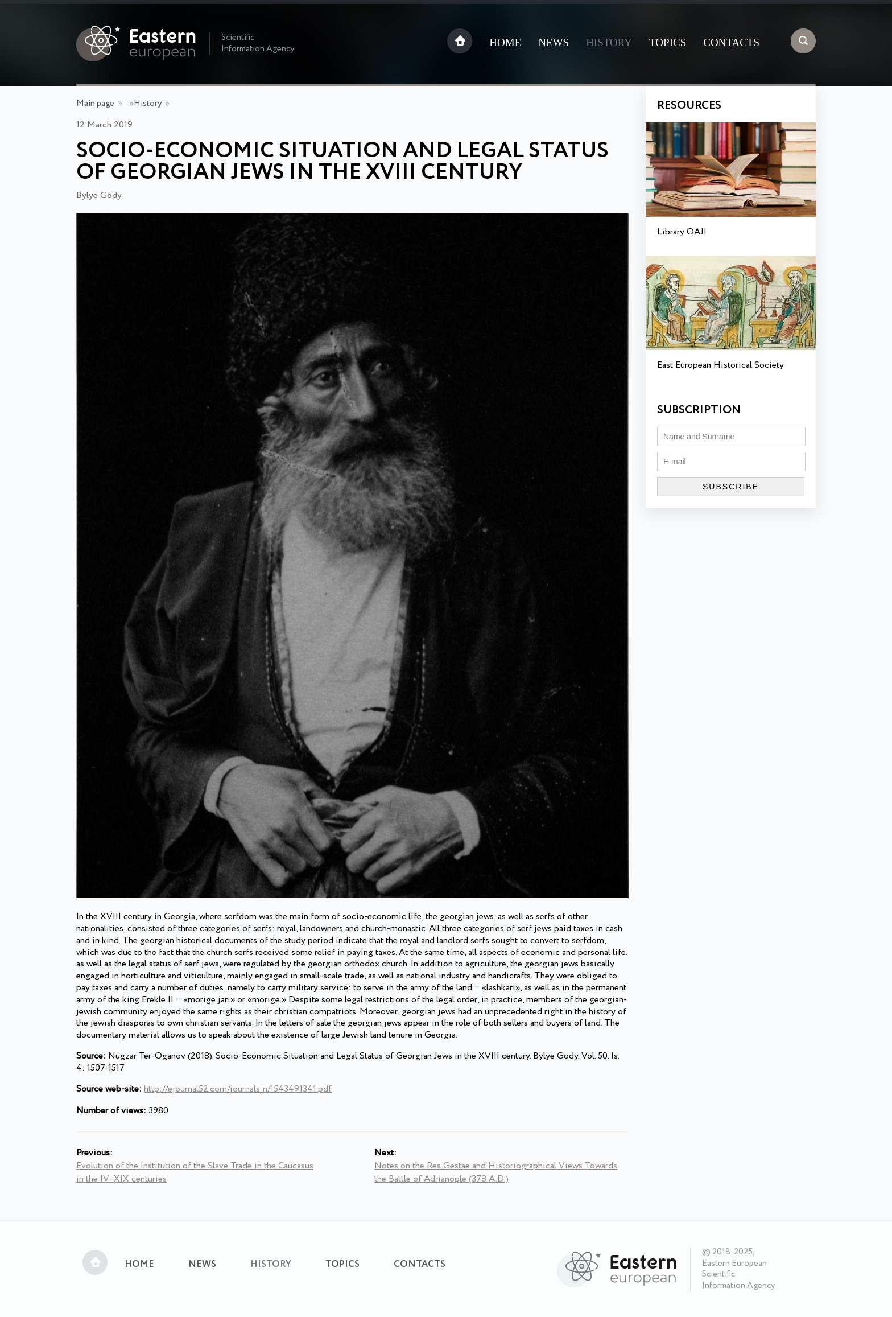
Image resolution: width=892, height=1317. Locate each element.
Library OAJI (682, 231)
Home (505, 42)
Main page (95, 103)
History (609, 42)
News (553, 42)
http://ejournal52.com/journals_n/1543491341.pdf (238, 1089)
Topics (667, 42)
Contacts (731, 42)
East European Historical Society (720, 365)
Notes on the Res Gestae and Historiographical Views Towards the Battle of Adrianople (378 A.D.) (495, 1172)
